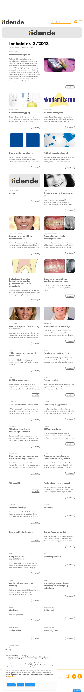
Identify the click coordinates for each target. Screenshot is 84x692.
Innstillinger (77, 690)
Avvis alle (11, 685)
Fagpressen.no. (12, 677)
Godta (20, 685)
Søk (75, 22)
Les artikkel (70, 87)
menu (80, 22)
